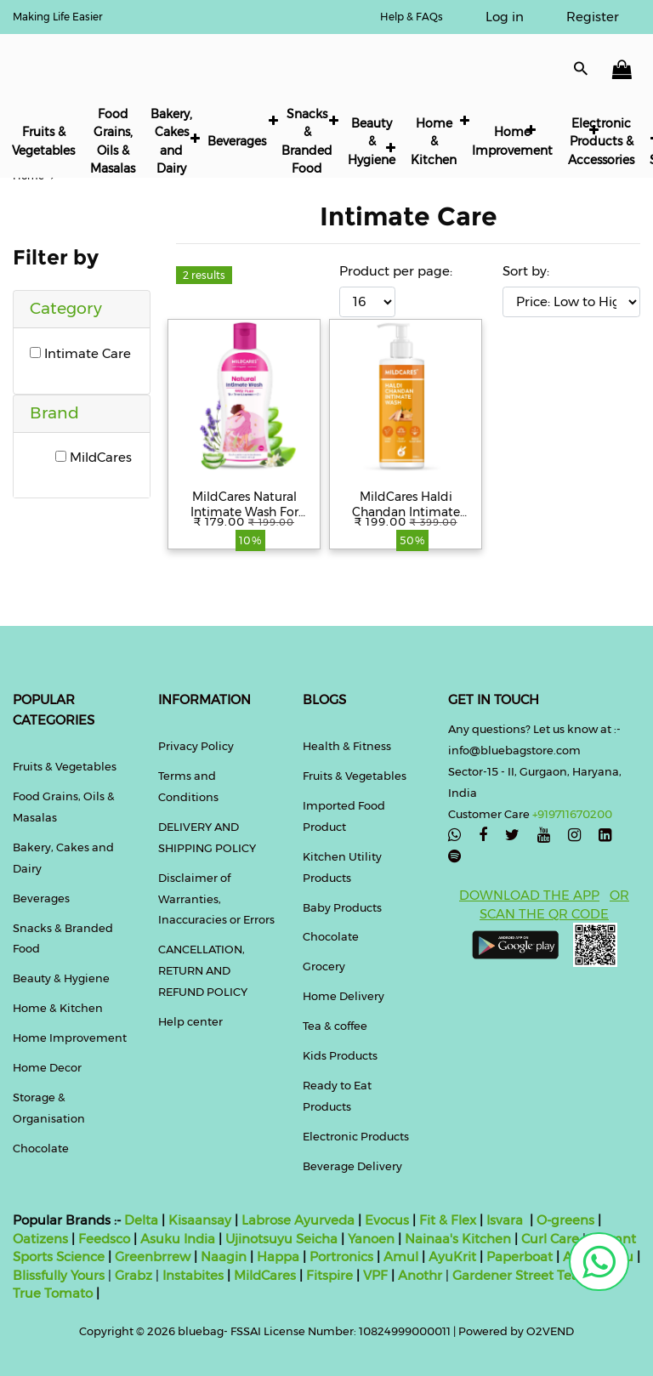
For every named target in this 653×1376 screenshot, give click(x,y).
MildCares (93, 457)
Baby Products (342, 907)
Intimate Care (80, 353)
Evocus (387, 1220)
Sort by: (526, 271)
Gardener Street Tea (517, 1275)
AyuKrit (452, 1256)
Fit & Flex (447, 1220)
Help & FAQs (411, 16)
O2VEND (550, 1331)
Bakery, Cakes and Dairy (171, 141)
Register (592, 17)
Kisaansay (199, 1220)
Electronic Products (356, 1136)
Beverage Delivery (352, 1166)
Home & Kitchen (434, 142)
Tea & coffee (335, 1025)
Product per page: (395, 271)
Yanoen (371, 1239)
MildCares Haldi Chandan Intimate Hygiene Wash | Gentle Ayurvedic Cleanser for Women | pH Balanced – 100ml (405, 504)
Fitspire (329, 1275)
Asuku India (177, 1239)
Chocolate (41, 1148)
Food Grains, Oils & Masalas (112, 141)
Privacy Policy (196, 746)
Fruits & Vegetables (43, 140)
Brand (54, 413)
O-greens (563, 1220)
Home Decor (47, 1067)
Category (66, 308)
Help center (190, 1021)
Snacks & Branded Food (306, 141)
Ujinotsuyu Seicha (281, 1239)
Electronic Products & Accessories (601, 142)
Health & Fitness (347, 746)
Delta (141, 1220)
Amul (399, 1256)
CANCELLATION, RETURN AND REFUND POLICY (202, 970)
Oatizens (40, 1239)
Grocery (324, 966)
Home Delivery (343, 996)
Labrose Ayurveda (298, 1220)
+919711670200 (572, 814)
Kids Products (340, 1055)
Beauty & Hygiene (371, 142)
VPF (375, 1275)
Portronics (341, 1256)
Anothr (420, 1275)
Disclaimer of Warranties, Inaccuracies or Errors (216, 899)
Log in (504, 17)
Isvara (504, 1220)
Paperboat (519, 1256)
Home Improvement (512, 140)
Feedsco (102, 1239)
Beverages (236, 141)
